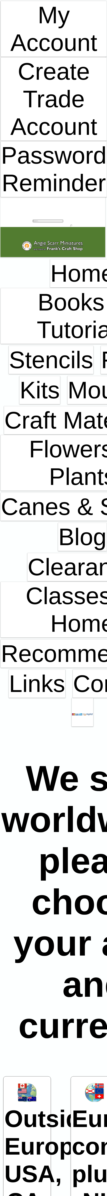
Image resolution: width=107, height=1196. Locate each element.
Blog (82, 537)
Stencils (51, 360)
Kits (40, 390)
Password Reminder (53, 169)
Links (37, 683)
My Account (53, 29)
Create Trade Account (53, 99)
